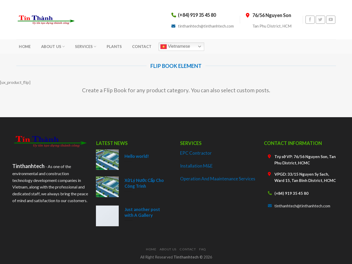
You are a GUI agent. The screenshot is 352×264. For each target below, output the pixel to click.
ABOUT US (53, 46)
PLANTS (114, 46)
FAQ (202, 249)
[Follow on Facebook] (310, 19)
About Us (168, 249)
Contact (188, 249)
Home (151, 249)
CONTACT (141, 46)
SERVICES (85, 46)
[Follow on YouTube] (330, 19)
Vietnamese (175, 47)
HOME (25, 46)
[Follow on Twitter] (320, 19)
